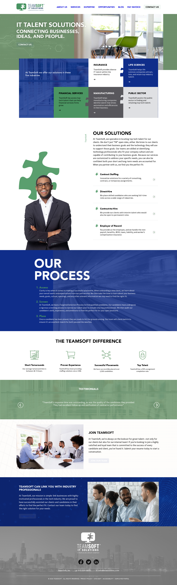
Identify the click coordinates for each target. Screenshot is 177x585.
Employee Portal (122, 579)
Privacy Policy (86, 579)
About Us (62, 7)
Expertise (89, 7)
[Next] (156, 405)
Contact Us (152, 7)
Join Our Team (98, 460)
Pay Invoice (134, 7)
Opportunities (106, 7)
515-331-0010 (84, 570)
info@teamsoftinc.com (108, 570)
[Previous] (20, 405)
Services (75, 7)
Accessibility (108, 579)
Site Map (97, 579)
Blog (121, 7)
